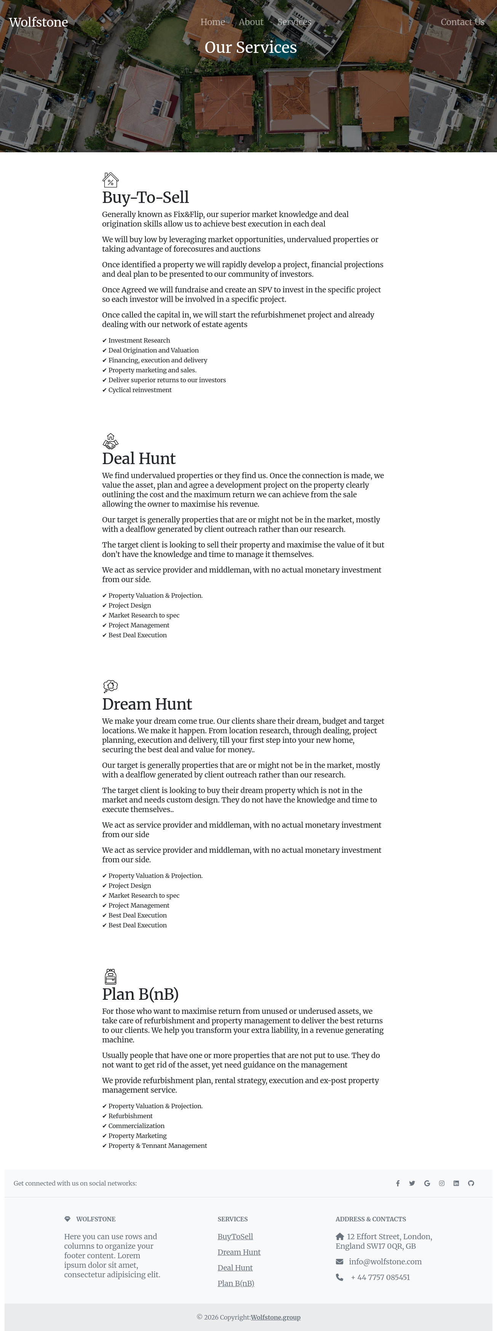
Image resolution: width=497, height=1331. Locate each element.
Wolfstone (38, 22)
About (251, 22)
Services (294, 22)
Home (212, 22)
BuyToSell (235, 1236)
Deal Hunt (235, 1267)
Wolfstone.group (276, 1317)
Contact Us (463, 22)
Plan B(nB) (236, 1283)
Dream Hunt (239, 1252)
